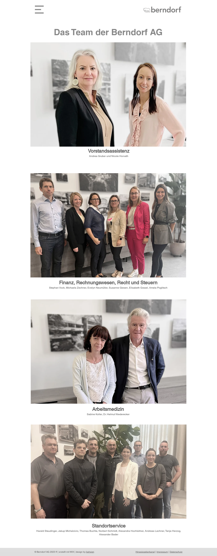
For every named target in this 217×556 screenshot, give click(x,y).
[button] (39, 10)
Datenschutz (176, 552)
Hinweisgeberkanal (145, 552)
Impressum (162, 552)
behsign (90, 552)
